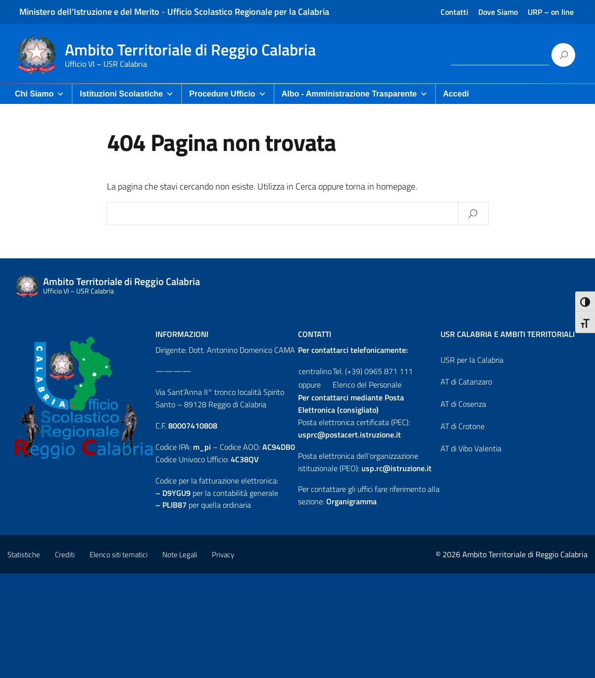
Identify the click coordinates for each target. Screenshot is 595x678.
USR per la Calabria (472, 360)
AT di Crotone (463, 426)
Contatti (454, 12)
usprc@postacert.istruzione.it (349, 434)
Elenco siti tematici (119, 554)
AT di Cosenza (463, 404)
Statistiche (23, 554)
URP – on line (551, 12)
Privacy (223, 554)
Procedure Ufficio (227, 94)
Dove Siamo (498, 12)
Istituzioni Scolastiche (127, 94)
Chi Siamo (39, 94)
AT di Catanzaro (466, 381)
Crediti (65, 554)
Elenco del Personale (367, 384)
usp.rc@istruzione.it (396, 468)
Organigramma (351, 501)
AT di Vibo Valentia (471, 448)
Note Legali (179, 554)
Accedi (456, 94)
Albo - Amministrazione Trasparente (355, 94)
